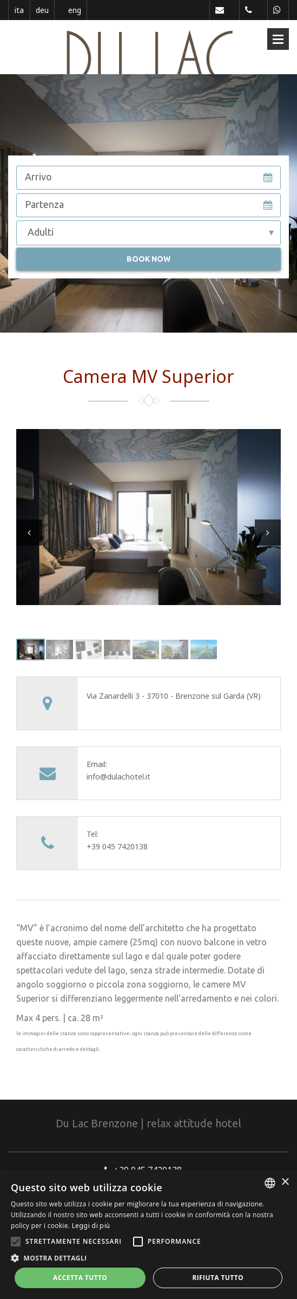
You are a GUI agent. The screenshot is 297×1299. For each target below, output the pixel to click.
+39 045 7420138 (117, 846)
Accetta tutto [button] (80, 1277)
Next (268, 532)
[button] (148, 1257)
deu (42, 10)
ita (19, 10)
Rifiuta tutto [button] (217, 1277)
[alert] (148, 1234)
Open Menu (278, 39)
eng (74, 10)
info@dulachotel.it (118, 776)
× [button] (285, 1182)
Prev (29, 532)
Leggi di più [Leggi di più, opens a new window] (91, 1225)
